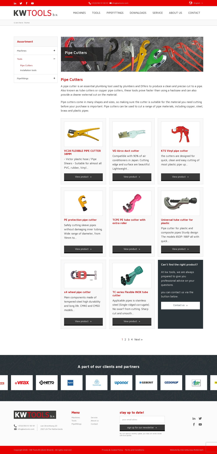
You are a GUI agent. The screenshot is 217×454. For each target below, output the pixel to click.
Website (173, 450)
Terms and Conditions (134, 450)
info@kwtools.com (120, 3)
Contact (194, 12)
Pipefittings (115, 12)
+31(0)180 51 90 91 (99, 3)
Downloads (138, 12)
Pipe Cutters (26, 65)
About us (175, 12)
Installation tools (28, 70)
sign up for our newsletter (142, 427)
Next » (138, 339)
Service (158, 12)
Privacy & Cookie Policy (112, 450)
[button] (196, 3)
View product (83, 176)
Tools (96, 12)
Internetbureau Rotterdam (191, 450)
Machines (79, 12)
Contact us (180, 305)
